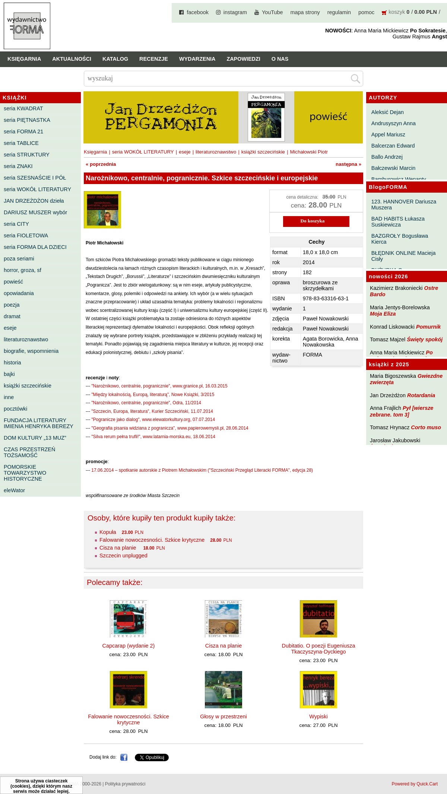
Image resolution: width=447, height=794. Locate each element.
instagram (235, 12)
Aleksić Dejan (387, 112)
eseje (10, 328)
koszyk (397, 12)
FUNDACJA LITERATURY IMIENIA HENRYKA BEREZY (38, 423)
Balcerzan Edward (393, 146)
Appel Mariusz (388, 134)
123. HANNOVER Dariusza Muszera (403, 205)
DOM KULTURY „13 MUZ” (35, 438)
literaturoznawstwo (26, 339)
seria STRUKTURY (27, 155)
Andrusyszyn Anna (393, 123)
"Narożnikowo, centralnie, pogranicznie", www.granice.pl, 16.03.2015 (159, 386)
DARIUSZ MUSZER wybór (35, 212)
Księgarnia (24, 59)
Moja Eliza (383, 314)
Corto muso (426, 427)
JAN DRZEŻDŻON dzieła (34, 201)
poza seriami (19, 259)
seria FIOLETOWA (26, 235)
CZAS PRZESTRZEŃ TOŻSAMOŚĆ (29, 452)
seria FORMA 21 (23, 132)
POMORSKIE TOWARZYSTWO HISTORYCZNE (25, 473)
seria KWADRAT (23, 108)
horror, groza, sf (22, 270)
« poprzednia (101, 164)
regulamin (339, 12)
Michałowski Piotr (309, 152)
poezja (11, 305)
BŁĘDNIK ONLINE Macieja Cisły (403, 256)
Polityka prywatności (125, 784)
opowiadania (19, 293)
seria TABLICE (21, 143)
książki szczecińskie (27, 386)
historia (12, 363)
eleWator (14, 490)
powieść (13, 282)
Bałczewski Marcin (393, 168)
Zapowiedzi (243, 59)
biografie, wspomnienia (31, 351)
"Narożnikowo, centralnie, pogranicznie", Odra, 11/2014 (146, 402)
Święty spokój (425, 339)
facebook (197, 12)
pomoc (366, 12)
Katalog (115, 59)
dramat (12, 316)
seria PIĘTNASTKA (27, 120)
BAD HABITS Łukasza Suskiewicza (398, 222)
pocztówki (15, 409)
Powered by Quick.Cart (415, 784)
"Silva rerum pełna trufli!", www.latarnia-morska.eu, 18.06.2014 (153, 436)
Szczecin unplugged (123, 556)
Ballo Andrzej (387, 157)
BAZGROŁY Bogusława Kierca (399, 239)
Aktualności (71, 59)
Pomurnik (428, 327)
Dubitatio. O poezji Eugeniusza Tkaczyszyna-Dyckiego (318, 649)
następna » (348, 164)
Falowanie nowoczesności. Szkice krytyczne (152, 540)
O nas (280, 59)
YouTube (272, 12)
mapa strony (305, 12)
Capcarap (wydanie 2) (128, 646)
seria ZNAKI (18, 166)
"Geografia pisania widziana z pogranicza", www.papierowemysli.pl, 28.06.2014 (169, 428)
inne (9, 397)
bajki (9, 374)
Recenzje (153, 59)
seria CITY (16, 224)
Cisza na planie (118, 548)
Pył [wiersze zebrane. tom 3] (401, 411)
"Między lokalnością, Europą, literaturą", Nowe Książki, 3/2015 (152, 394)
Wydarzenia (197, 59)
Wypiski (318, 716)
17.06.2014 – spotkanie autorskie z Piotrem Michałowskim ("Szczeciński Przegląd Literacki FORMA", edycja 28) (202, 470)
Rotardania (421, 395)
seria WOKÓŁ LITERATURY (37, 189)
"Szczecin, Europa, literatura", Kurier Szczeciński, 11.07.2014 (152, 411)
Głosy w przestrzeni (223, 716)
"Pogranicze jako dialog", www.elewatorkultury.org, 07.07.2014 (153, 419)
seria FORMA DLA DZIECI (35, 247)
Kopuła (107, 532)
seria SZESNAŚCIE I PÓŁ (35, 178)
